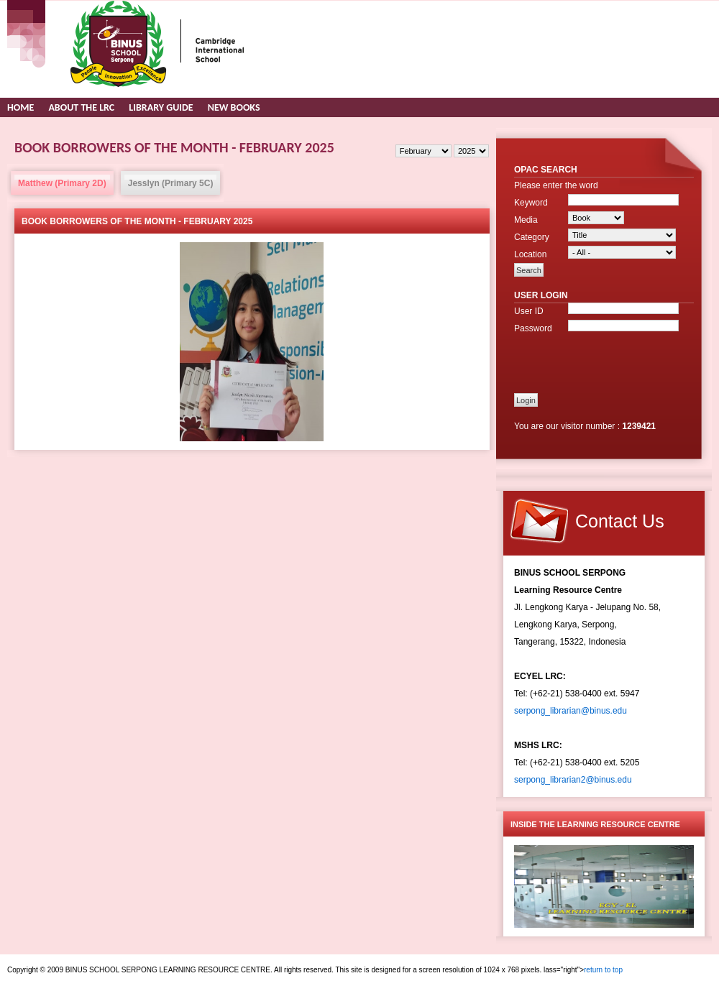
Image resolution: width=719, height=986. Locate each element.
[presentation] (598, 358)
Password (533, 328)
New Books (234, 107)
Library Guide (161, 107)
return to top (603, 970)
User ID (529, 311)
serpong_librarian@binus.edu (570, 711)
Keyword (531, 203)
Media (526, 220)
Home (20, 107)
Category (531, 237)
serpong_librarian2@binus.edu (573, 780)
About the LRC (81, 107)
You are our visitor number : (568, 426)
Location (530, 254)
